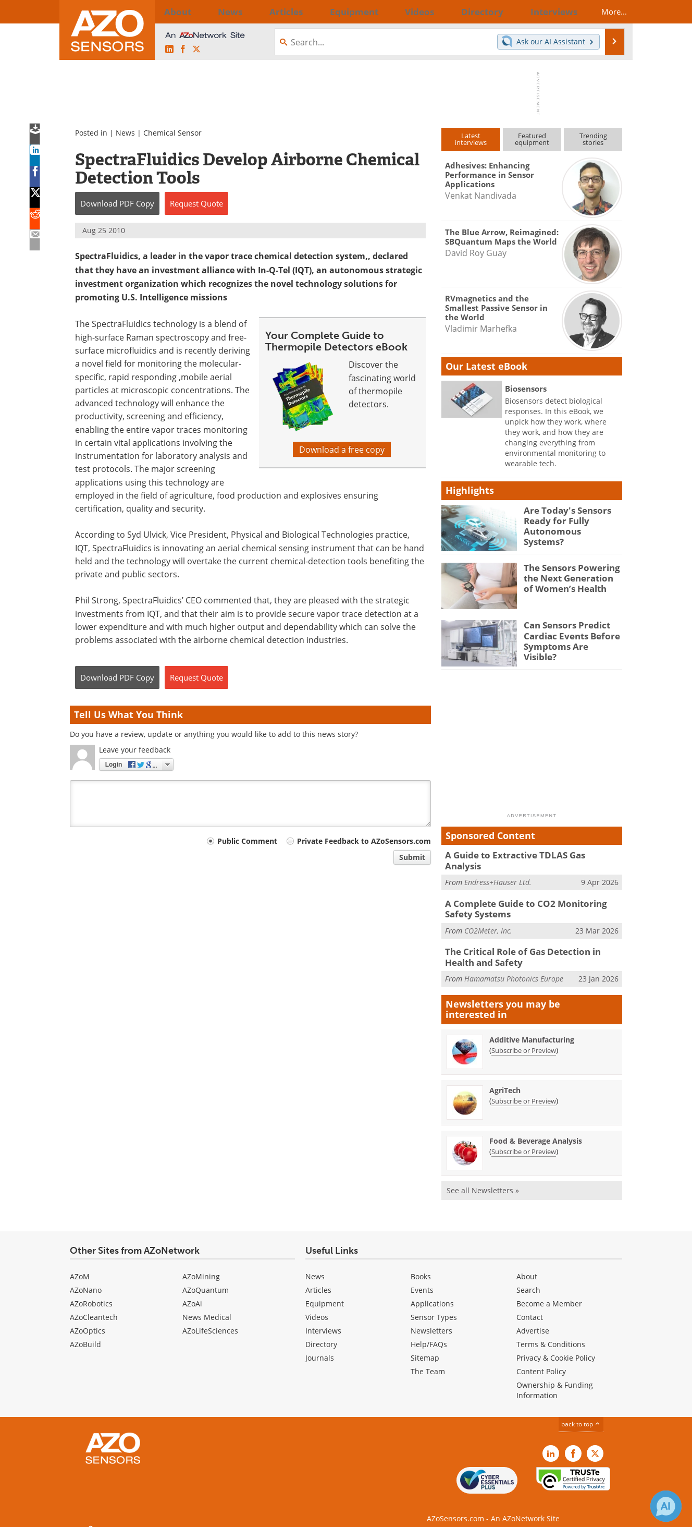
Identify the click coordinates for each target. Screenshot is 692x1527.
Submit (412, 857)
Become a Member (549, 1293)
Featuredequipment (532, 139)
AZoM (80, 1266)
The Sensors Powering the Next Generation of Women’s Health (569, 576)
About (526, 1266)
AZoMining (201, 1266)
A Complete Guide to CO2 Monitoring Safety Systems (531, 902)
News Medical (206, 1307)
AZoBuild (85, 1334)
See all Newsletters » (483, 1179)
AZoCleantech (94, 1307)
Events (422, 1279)
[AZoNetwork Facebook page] (183, 49)
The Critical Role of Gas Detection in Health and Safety (530, 948)
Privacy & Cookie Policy (555, 1347)
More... (604, 11)
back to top (581, 1413)
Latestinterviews (471, 139)
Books (421, 1266)
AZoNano (86, 1279)
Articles (318, 1279)
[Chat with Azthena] (666, 1506)
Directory (321, 1334)
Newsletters (431, 1320)
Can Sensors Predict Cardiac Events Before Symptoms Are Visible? (568, 634)
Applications (432, 1293)
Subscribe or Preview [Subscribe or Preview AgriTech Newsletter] (523, 1090)
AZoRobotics (91, 1293)
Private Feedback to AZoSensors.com (364, 841)
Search (528, 1279)
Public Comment (247, 841)
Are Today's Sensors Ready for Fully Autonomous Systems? (568, 519)
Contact (529, 1307)
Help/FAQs (429, 1334)
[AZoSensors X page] (196, 49)
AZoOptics (87, 1320)
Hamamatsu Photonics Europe (513, 968)
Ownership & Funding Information (554, 1380)
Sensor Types (434, 1307)
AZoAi (192, 1293)
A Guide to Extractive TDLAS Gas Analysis (525, 855)
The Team (428, 1361)
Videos (316, 1307)
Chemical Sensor (172, 133)
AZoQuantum (205, 1279)
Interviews (323, 1320)
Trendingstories (593, 139)
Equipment (324, 1293)
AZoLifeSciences (210, 1320)
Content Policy (541, 1361)
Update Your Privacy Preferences (148, 1514)
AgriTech (505, 1079)
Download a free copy (342, 449)
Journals (319, 1347)
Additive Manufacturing (531, 1029)
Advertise (532, 1320)
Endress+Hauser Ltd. (498, 871)
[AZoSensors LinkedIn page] (169, 49)
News (125, 133)
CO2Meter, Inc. (488, 922)
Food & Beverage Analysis (535, 1130)
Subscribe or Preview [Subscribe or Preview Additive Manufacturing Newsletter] (523, 1039)
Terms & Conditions (550, 1334)
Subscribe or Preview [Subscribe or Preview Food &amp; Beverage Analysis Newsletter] (523, 1140)
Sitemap (425, 1347)
